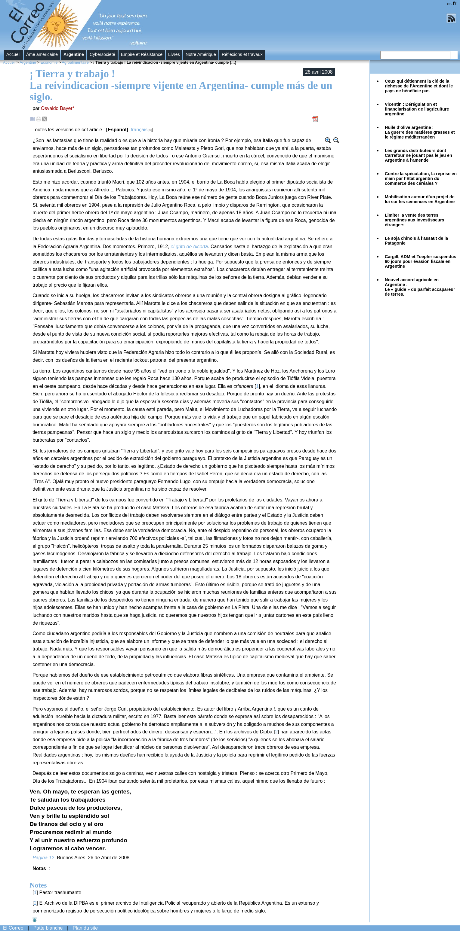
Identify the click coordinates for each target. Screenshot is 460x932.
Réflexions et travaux (242, 54)
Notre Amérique (201, 54)
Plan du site (85, 927)
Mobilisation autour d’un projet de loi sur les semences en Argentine (420, 199)
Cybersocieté (102, 54)
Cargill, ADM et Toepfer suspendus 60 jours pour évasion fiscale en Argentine (420, 261)
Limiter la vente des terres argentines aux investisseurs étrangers (414, 220)
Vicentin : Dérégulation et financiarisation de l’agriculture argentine (417, 109)
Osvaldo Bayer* (57, 108)
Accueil (13, 54)
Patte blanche (48, 927)
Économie (49, 62)
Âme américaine (42, 54)
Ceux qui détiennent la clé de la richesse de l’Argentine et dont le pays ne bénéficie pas (419, 86)
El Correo (13, 927)
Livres (174, 54)
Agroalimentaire (75, 62)
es (449, 3)
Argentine (73, 54)
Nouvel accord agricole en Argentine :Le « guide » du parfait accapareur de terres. (420, 287)
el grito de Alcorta (189, 246)
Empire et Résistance (141, 54)
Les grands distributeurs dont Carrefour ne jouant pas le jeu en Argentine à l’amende (418, 155)
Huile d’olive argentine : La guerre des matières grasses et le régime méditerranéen (420, 132)
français (139, 129)
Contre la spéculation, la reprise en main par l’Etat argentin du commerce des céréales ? (421, 178)
